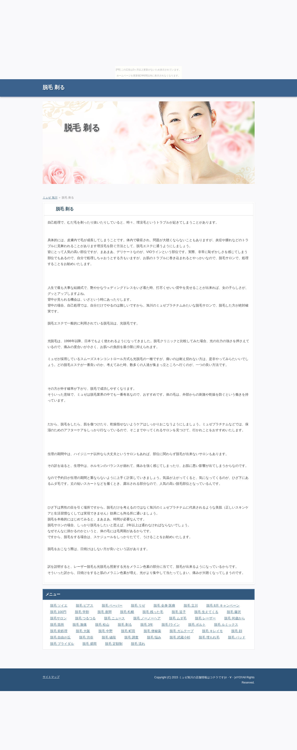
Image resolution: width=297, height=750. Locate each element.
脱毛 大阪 (83, 631)
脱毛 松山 (102, 624)
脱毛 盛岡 (89, 644)
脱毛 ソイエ (59, 605)
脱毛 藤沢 (234, 612)
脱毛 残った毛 (152, 612)
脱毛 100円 (58, 612)
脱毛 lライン (171, 624)
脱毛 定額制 (113, 644)
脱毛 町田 (128, 631)
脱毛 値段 (109, 637)
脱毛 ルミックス (226, 624)
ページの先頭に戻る (238, 664)
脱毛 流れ (138, 644)
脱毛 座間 (105, 612)
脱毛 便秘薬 (152, 631)
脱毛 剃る (54, 87)
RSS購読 (221, 81)
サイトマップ (244, 81)
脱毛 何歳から (234, 618)
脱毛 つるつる (85, 618)
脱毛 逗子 (179, 612)
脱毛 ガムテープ (182, 631)
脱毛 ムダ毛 (178, 618)
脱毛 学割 (82, 612)
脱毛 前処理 (59, 631)
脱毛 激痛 (80, 624)
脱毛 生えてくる (206, 612)
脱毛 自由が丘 (60, 637)
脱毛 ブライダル (62, 644)
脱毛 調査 (131, 637)
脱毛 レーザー (205, 618)
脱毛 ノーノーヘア (147, 618)
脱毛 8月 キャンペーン (223, 605)
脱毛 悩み (154, 637)
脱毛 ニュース (114, 618)
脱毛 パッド (236, 637)
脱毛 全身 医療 (164, 605)
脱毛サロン (58, 618)
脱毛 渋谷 (86, 637)
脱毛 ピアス (84, 605)
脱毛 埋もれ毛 (209, 637)
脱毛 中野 (105, 631)
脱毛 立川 (191, 605)
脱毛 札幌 (127, 612)
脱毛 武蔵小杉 (180, 637)
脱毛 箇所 (57, 624)
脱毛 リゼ (138, 605)
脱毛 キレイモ (212, 631)
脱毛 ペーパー (112, 605)
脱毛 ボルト (197, 624)
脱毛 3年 (146, 624)
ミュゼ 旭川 (50, 197)
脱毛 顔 (236, 631)
